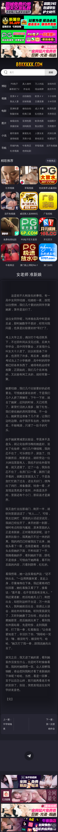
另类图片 (51, 126)
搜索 (51, 72)
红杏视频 (14, 150)
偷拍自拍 (26, 108)
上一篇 (7, 724)
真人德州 (26, 83)
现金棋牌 (39, 89)
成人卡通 (39, 108)
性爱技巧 (51, 138)
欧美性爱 (51, 108)
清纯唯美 (26, 126)
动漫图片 (51, 120)
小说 (4, 135)
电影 (4, 110)
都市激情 (14, 133)
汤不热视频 (51, 145)
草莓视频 (39, 145)
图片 (4, 123)
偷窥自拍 (14, 120)
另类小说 (26, 138)
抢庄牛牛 (51, 89)
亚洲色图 (26, 120)
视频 (4, 98)
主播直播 (39, 101)
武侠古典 (51, 133)
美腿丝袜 (14, 126)
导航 (4, 148)
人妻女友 (39, 133)
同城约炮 (14, 145)
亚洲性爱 (14, 108)
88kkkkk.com (29, 64)
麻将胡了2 (14, 89)
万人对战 (39, 83)
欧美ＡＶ (39, 96)
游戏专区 (51, 83)
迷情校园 (14, 138)
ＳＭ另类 (51, 101)
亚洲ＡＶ (14, 96)
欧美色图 (39, 120)
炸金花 (27, 89)
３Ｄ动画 (51, 96)
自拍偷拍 (26, 96)
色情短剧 (26, 150)
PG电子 (14, 83)
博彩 (4, 86)
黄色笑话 (39, 138)
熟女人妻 (14, 101)
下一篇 (50, 724)
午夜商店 (26, 145)
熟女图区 (39, 126)
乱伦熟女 (39, 113)
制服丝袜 (14, 113)
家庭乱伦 (26, 133)
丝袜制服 (26, 101)
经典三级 (26, 113)
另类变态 (51, 113)
